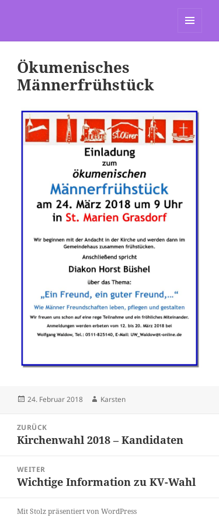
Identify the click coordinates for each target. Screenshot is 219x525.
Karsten (113, 399)
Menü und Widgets (190, 32)
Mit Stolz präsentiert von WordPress (77, 511)
